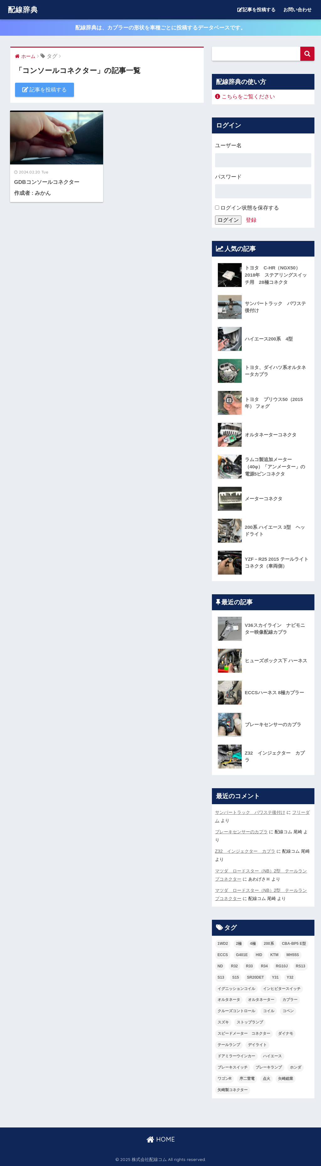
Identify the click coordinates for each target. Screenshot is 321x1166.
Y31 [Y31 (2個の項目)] (275, 977)
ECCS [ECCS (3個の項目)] (223, 955)
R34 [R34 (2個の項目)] (264, 966)
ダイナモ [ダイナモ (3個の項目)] (285, 1033)
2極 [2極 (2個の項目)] (239, 943)
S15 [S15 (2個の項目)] (235, 977)
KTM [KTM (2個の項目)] (274, 955)
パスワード (228, 177)
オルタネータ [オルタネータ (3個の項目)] (229, 999)
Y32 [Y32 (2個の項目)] (290, 977)
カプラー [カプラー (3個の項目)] (289, 999)
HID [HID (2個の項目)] (259, 955)
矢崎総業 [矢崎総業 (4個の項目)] (285, 1078)
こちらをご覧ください (245, 97)
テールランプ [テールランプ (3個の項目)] (229, 1045)
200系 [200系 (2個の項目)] (269, 943)
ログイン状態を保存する (247, 208)
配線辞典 (23, 9)
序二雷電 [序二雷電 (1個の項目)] (247, 1078)
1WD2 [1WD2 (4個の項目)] (223, 943)
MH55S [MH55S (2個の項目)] (293, 955)
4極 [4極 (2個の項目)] (253, 943)
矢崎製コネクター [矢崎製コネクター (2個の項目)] (233, 1090)
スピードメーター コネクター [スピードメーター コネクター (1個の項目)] (244, 1033)
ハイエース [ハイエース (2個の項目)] (272, 1056)
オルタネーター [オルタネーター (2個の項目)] (261, 999)
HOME (160, 1139)
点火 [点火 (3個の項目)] (266, 1078)
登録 (251, 220)
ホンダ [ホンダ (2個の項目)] (295, 1067)
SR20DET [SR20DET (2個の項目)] (255, 977)
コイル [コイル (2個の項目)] (268, 1011)
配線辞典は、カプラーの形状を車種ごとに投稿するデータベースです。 (160, 28)
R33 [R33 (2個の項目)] (249, 966)
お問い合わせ (297, 9)
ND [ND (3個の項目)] (220, 966)
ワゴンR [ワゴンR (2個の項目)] (225, 1078)
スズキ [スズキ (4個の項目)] (223, 1022)
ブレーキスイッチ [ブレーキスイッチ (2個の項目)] (233, 1067)
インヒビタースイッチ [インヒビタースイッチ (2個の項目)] (282, 988)
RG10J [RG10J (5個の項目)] (282, 966)
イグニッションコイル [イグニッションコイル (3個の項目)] (236, 988)
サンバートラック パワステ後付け (250, 812)
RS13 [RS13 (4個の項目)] (300, 966)
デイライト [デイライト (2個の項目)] (257, 1045)
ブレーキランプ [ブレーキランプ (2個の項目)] (268, 1067)
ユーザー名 (228, 145)
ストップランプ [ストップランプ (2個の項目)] (250, 1022)
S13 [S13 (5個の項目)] (221, 977)
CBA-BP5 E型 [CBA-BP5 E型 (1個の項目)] (294, 943)
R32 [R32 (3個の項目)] (234, 966)
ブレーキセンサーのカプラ (241, 831)
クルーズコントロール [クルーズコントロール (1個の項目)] (236, 1011)
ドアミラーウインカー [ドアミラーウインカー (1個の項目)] (236, 1056)
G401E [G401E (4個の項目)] (242, 955)
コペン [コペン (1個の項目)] (288, 1011)
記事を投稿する (256, 9)
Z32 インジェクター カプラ (245, 851)
